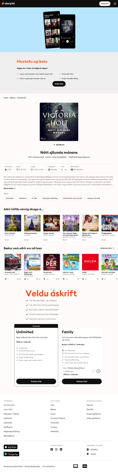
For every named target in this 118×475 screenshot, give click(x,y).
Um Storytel (9, 405)
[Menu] (115, 4)
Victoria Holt (38, 157)
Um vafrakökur (48, 466)
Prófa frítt (105, 4)
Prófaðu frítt (36, 381)
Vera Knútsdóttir (59, 157)
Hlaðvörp (55, 431)
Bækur (13, 97)
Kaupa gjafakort (94, 414)
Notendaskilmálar (32, 466)
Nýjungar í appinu (11, 414)
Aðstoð (90, 405)
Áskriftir (90, 409)
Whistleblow (9, 436)
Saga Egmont (84, 157)
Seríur (53, 414)
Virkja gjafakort (93, 418)
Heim (6, 97)
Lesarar (54, 427)
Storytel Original (58, 418)
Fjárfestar (8, 418)
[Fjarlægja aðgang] (94, 371)
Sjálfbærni (8, 427)
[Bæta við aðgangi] (98, 371)
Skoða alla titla (107, 248)
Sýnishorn (59, 145)
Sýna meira (10, 188)
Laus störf (8, 409)
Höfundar (55, 422)
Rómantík (22, 97)
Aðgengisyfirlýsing (12, 431)
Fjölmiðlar (8, 422)
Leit (52, 405)
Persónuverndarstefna (13, 466)
